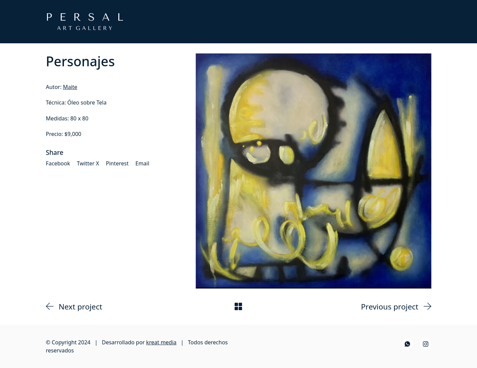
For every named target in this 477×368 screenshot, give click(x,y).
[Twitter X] (88, 163)
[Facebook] (58, 163)
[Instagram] (425, 344)
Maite (70, 87)
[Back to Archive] (238, 306)
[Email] (142, 163)
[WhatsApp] (407, 344)
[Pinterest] (117, 163)
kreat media (161, 342)
